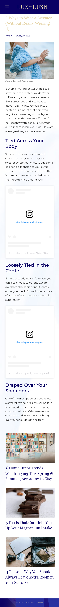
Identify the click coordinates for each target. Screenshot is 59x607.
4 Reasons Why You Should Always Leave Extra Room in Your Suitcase (29, 577)
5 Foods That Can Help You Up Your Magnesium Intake (28, 525)
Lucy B (9, 35)
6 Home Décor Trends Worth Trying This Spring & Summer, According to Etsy (29, 473)
